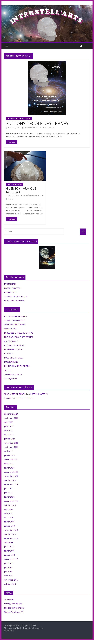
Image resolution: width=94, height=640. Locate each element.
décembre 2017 (11, 559)
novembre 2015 (11, 580)
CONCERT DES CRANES (14, 324)
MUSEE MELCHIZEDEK (14, 300)
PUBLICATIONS (11, 362)
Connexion (8, 599)
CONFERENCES (11, 328)
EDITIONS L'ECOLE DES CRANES (19, 118)
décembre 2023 (11, 414)
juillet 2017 (9, 563)
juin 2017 (8, 567)
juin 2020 (8, 492)
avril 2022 (8, 451)
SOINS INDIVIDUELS (15, 184)
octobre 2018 (10, 534)
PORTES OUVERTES (12, 288)
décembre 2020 (11, 472)
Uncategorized (10, 378)
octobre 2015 (10, 584)
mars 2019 (8, 517)
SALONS (8, 370)
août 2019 (8, 509)
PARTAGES (9, 353)
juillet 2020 (9, 488)
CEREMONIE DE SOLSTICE (15, 296)
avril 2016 (8, 575)
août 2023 (8, 422)
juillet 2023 (9, 426)
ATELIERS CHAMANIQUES (15, 316)
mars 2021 (8, 463)
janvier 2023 (9, 438)
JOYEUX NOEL (10, 284)
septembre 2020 (11, 484)
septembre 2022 (11, 447)
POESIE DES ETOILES (13, 357)
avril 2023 (8, 430)
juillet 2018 (9, 546)
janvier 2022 (9, 455)
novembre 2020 (11, 476)
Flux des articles (13, 603)
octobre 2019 (10, 505)
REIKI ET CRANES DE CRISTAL (17, 366)
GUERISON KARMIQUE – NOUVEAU (22, 190)
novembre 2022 (11, 443)
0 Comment (48, 128)
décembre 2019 (11, 501)
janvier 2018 (9, 555)
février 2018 (9, 551)
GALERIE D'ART (11, 341)
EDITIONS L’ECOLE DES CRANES (37, 123)
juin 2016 (8, 571)
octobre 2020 (10, 480)
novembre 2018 (11, 530)
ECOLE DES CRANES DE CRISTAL (18, 333)
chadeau (8, 398)
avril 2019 (8, 513)
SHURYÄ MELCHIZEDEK (32, 128)
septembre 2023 (11, 418)
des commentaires (14, 608)
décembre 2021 (11, 459)
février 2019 (9, 521)
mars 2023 (8, 434)
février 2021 (9, 468)
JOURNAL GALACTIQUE (14, 345)
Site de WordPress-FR (13, 612)
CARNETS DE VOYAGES (14, 320)
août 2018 (8, 542)
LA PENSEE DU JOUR (13, 349)
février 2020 (9, 497)
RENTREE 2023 (10, 292)
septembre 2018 (11, 538)
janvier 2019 (9, 526)
